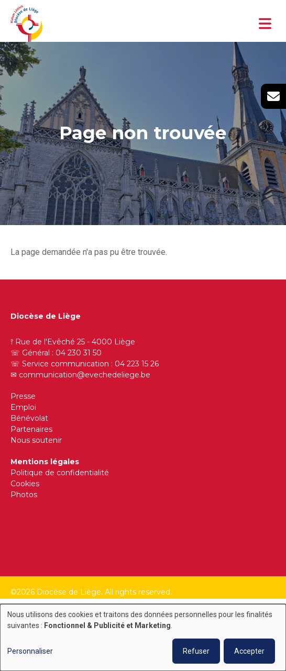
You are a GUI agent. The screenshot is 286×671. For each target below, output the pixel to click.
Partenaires (31, 429)
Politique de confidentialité (59, 472)
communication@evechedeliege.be (84, 374)
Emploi (23, 407)
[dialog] (143, 637)
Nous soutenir (36, 440)
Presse (23, 396)
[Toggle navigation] (265, 23)
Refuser (196, 651)
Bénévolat (29, 418)
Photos (23, 494)
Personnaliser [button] (30, 651)
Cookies (24, 483)
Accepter (249, 651)
